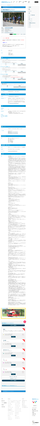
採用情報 (33, 412)
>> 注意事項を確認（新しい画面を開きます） (13, 96)
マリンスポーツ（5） (10, 413)
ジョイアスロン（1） (17, 418)
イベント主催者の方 (4, 403)
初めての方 (3, 401)
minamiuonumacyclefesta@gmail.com (14, 103)
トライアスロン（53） (17, 406)
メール (22, 34)
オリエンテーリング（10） (18, 410)
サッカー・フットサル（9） (11, 411)
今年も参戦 (4, 340)
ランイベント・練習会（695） (11, 402)
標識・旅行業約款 (34, 409)
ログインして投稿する (13, 325)
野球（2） (16, 415)
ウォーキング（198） (17, 403)
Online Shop (3, 407)
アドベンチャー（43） (10, 407)
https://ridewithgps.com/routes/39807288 (13, 133)
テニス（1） (9, 417)
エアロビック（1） (10, 418)
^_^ (3, 359)
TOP (2, 399)
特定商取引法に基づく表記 (35, 411)
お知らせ (3, 405)
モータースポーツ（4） (10, 414)
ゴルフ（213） (9, 403)
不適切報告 (11, 344)
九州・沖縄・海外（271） (25, 407)
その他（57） (9, 406)
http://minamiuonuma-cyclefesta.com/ (9, 32)
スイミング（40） (17, 407)
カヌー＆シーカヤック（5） (18, 411)
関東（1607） (23, 402)
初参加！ (4, 329)
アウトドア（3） (17, 414)
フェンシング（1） (17, 417)
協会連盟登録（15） (10, 410)
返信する (13, 346)
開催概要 (30, 7)
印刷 (24, 34)
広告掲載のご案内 (34, 414)
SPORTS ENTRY (6, 2)
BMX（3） (9, 415)
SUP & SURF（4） (17, 413)
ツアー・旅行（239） (17, 402)
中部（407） (23, 403)
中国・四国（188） (24, 406)
